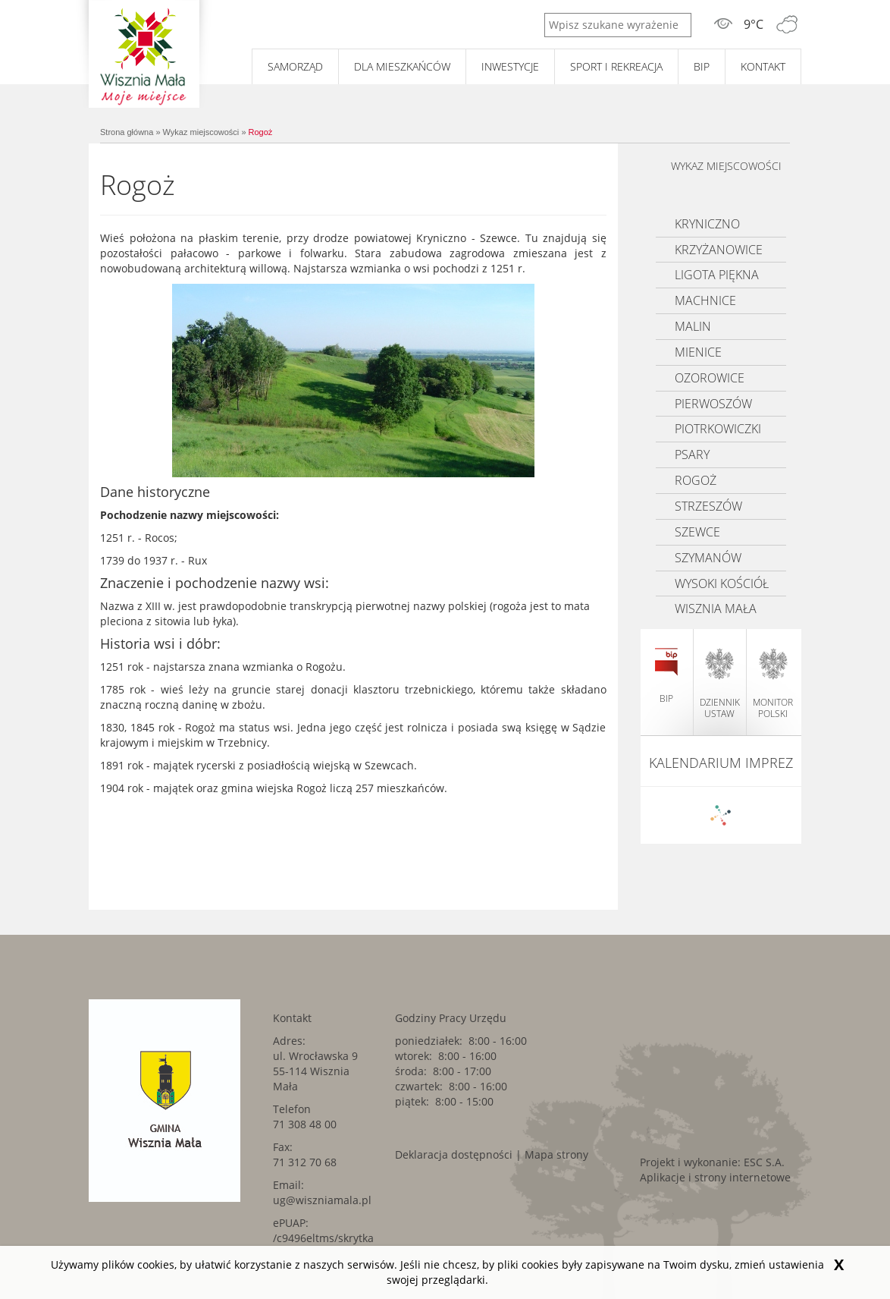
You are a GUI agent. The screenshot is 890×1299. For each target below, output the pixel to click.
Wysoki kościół (722, 583)
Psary (692, 454)
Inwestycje (510, 66)
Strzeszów (708, 506)
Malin (693, 326)
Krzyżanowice (719, 249)
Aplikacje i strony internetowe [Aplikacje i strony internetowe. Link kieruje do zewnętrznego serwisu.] (715, 1177)
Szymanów (708, 557)
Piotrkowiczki (718, 428)
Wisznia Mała (716, 608)
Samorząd (295, 66)
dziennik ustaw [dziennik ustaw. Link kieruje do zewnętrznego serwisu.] (720, 683)
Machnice (705, 300)
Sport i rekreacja (616, 66)
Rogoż (261, 132)
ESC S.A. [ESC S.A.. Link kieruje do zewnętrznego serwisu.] (764, 1162)
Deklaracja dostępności (453, 1154)
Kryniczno (707, 223)
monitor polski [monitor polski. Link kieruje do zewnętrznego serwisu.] (773, 683)
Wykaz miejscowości (201, 132)
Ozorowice (709, 378)
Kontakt (763, 66)
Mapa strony (556, 1154)
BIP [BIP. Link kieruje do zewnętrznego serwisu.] (702, 66)
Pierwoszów (713, 403)
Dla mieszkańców (402, 66)
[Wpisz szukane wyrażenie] (617, 25)
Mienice (698, 352)
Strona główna (126, 132)
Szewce (697, 532)
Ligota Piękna (717, 274)
